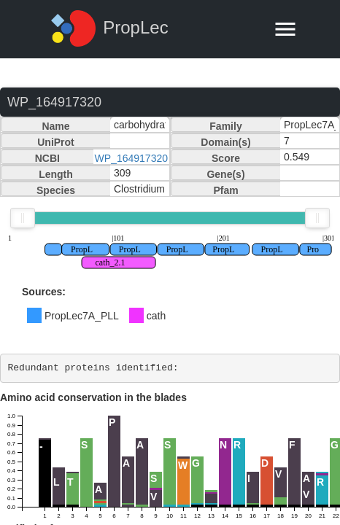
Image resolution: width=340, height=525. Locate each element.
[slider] (22, 218)
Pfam (225, 190)
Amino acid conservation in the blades (93, 397)
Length (56, 174)
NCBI (47, 158)
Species (55, 190)
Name (55, 126)
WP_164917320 (131, 158)
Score (226, 158)
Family (225, 126)
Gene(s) (225, 174)
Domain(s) (225, 142)
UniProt (55, 142)
